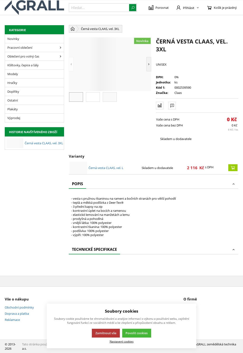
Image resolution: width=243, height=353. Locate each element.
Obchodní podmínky (19, 307)
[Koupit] (233, 167)
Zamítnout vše (105, 333)
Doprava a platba (17, 313)
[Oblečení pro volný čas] (60, 56)
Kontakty (189, 307)
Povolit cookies (137, 333)
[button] (71, 64)
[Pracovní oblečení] (60, 47)
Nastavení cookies (122, 341)
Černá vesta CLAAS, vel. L (106, 168)
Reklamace (12, 320)
